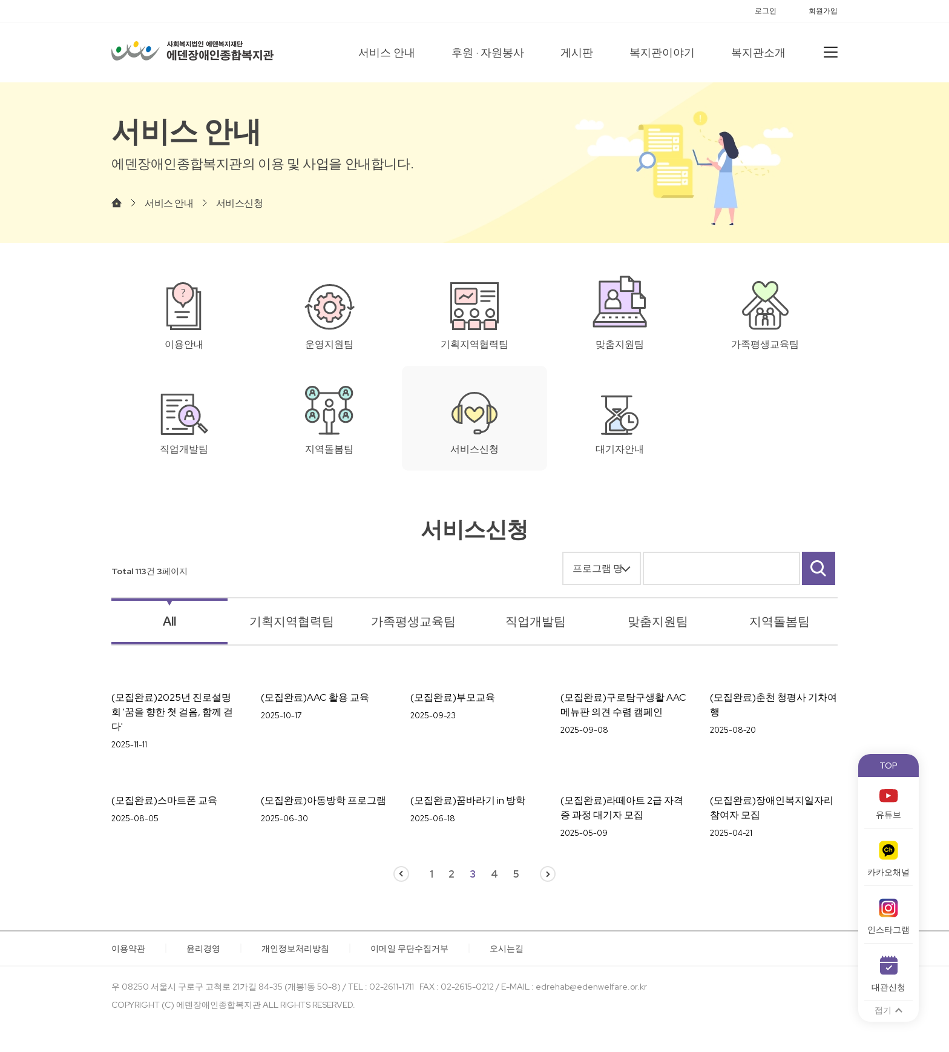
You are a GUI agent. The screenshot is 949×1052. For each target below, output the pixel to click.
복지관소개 (758, 52)
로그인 (766, 11)
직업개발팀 (535, 621)
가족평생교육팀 (413, 621)
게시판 (576, 52)
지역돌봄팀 (779, 621)
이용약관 (128, 948)
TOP (888, 765)
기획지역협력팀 (291, 621)
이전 (401, 874)
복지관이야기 (662, 52)
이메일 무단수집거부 (409, 948)
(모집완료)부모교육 (452, 697)
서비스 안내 (386, 52)
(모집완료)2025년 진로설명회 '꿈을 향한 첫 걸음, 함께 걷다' (172, 712)
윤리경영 (203, 948)
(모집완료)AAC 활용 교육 (315, 697)
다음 (548, 874)
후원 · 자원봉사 (488, 52)
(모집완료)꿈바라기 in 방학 (467, 800)
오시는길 (507, 948)
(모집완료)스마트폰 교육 (164, 800)
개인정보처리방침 (295, 948)
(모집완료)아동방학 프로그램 (323, 800)
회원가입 (823, 11)
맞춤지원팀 (658, 621)
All (169, 621)
